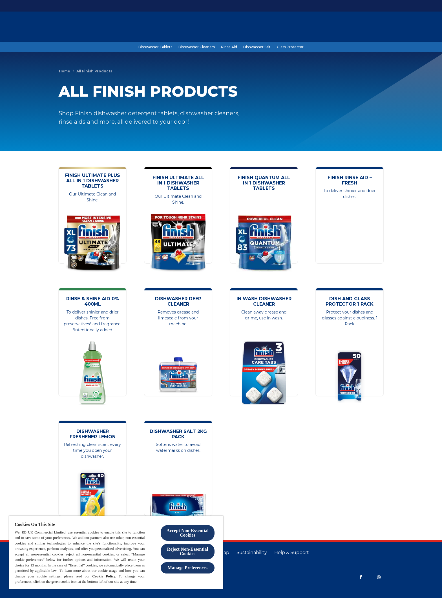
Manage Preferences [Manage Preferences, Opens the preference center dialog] (187, 567)
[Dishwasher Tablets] (155, 47)
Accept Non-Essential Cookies (188, 532)
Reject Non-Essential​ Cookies (187, 551)
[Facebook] (360, 577)
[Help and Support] (348, 27)
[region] (116, 552)
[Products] (298, 27)
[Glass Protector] (290, 47)
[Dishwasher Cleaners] (196, 47)
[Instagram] (378, 577)
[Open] (377, 27)
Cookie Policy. (104, 576)
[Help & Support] (291, 552)
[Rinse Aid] (229, 47)
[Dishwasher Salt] (257, 47)
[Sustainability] (251, 552)
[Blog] (318, 27)
